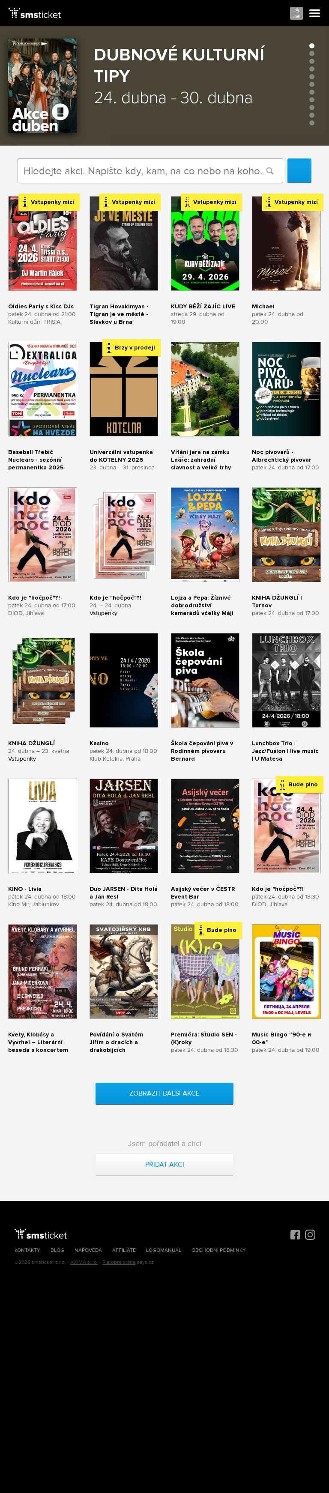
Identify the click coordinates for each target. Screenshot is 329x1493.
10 (311, 115)
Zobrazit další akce (164, 1093)
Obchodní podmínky (218, 1250)
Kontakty (27, 1250)
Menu (314, 13)
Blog (57, 1250)
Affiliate (124, 1250)
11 (311, 122)
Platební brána (118, 1262)
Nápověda (88, 1250)
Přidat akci (164, 1164)
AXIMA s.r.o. (84, 1262)
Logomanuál (163, 1250)
